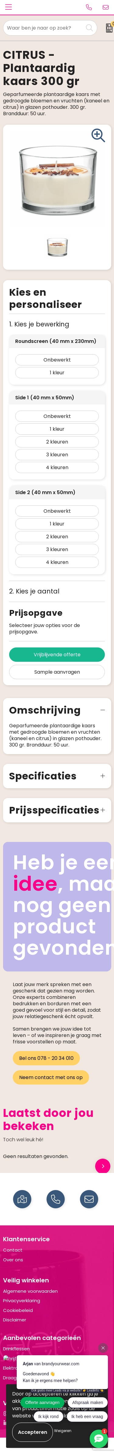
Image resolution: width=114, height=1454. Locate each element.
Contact (12, 1250)
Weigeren (62, 1430)
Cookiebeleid (18, 1310)
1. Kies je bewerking (39, 324)
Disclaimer (14, 1320)
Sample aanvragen (57, 671)
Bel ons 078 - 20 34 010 (46, 1058)
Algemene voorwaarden (30, 1291)
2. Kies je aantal (34, 591)
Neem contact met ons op (51, 1077)
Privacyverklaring (21, 1300)
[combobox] (43, 28)
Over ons (13, 1259)
